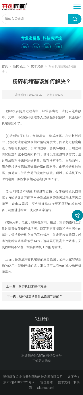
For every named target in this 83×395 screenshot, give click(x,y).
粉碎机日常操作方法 (32, 286)
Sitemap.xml (45, 387)
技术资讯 (37, 66)
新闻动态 (19, 66)
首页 (5, 66)
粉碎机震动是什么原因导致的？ (40, 296)
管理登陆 (46, 382)
